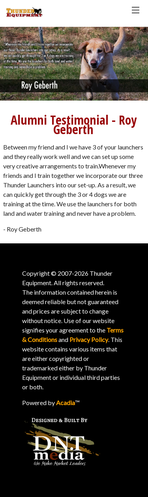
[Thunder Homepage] (24, 15)
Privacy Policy (88, 339)
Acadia (65, 402)
